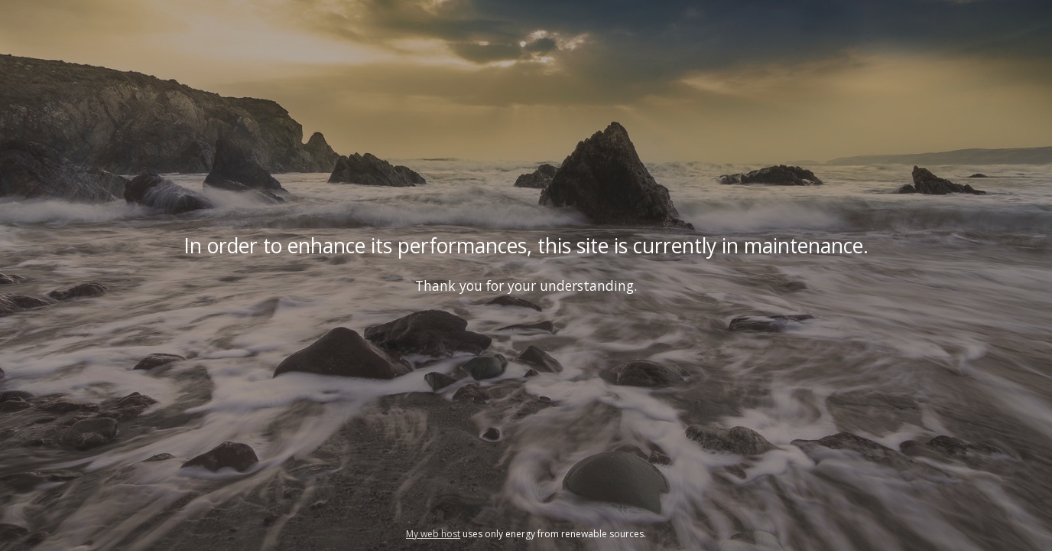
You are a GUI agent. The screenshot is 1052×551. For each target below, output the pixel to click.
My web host (433, 533)
